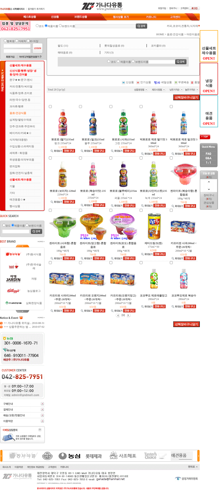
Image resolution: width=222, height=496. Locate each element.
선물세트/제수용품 (21, 65)
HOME (160, 34)
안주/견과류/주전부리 (22, 126)
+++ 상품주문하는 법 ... (17, 326)
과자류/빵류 (17, 106)
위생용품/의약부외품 (22, 159)
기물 (12, 186)
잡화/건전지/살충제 (21, 172)
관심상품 (209, 202)
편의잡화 (15, 166)
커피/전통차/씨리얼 (21, 86)
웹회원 (11, 41)
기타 (12, 192)
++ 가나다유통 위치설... (18, 323)
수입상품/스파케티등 (22, 146)
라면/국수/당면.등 (20, 99)
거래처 (22, 41)
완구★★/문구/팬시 (21, 79)
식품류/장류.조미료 (21, 93)
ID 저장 (34, 41)
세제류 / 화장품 (19, 153)
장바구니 (209, 195)
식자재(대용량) (18, 139)
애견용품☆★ (18, 199)
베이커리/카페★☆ (21, 133)
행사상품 (15, 206)
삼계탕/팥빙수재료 (21, 119)
